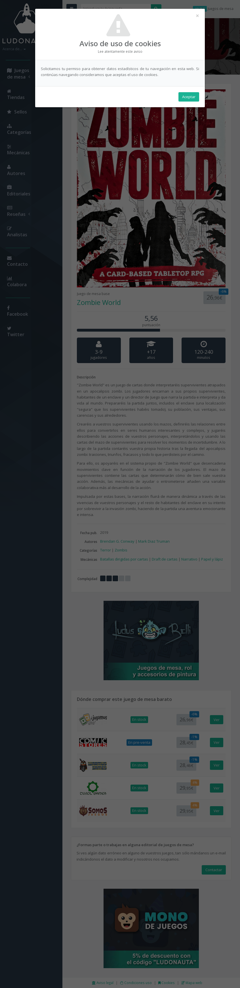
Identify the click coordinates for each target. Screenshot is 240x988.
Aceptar (188, 96)
